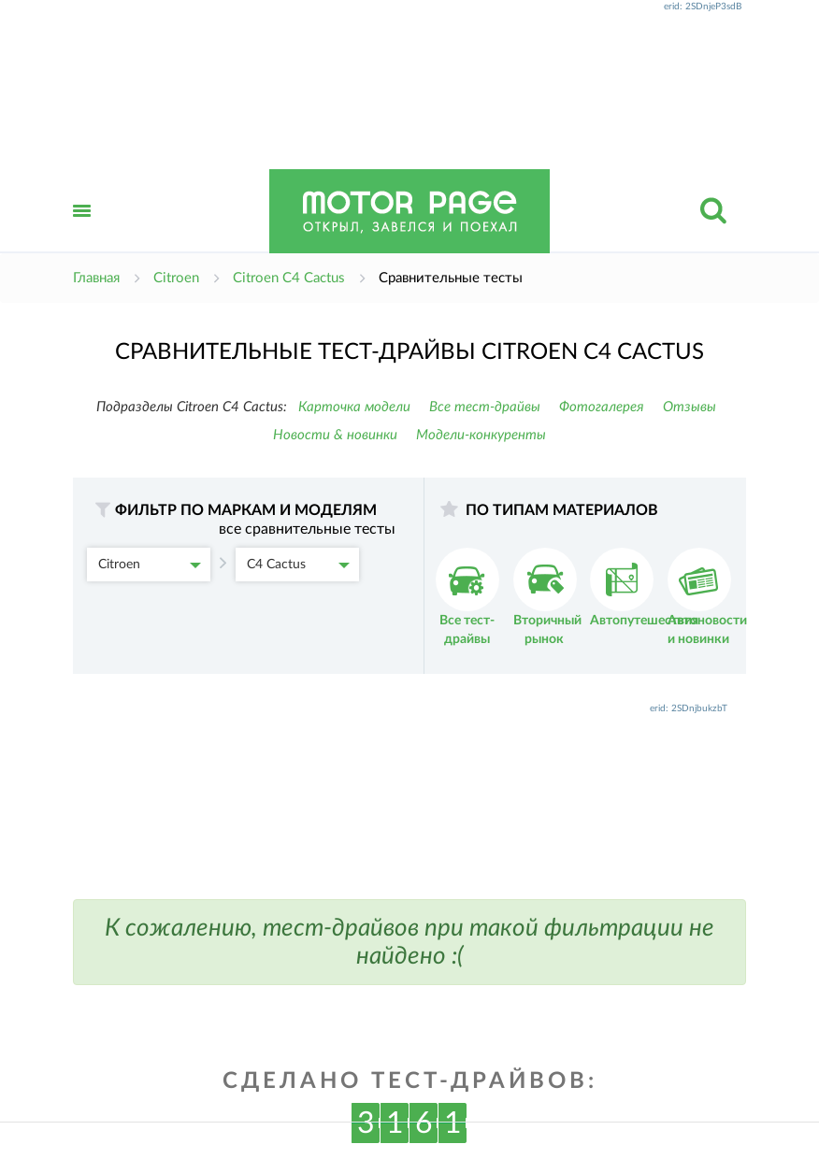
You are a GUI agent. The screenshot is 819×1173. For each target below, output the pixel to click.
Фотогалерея (601, 407)
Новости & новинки (335, 435)
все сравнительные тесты (307, 529)
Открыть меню (82, 231)
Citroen (149, 564)
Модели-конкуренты (481, 435)
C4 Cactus (298, 564)
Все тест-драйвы (484, 407)
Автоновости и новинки (707, 597)
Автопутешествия (644, 587)
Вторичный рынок (547, 597)
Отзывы (689, 407)
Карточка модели (354, 407)
